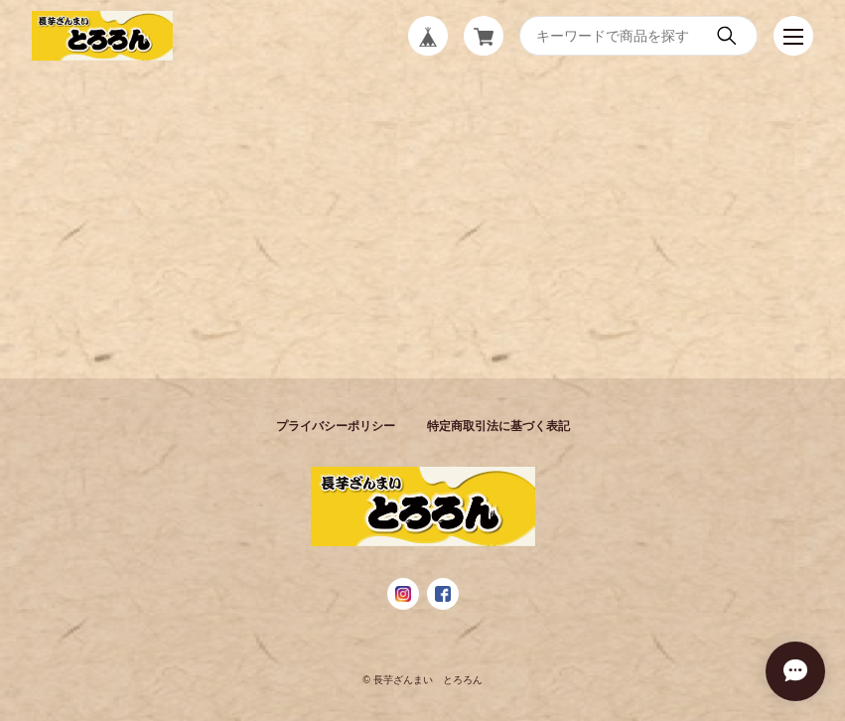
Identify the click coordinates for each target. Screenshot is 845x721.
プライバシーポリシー (335, 426)
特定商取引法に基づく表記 (498, 426)
